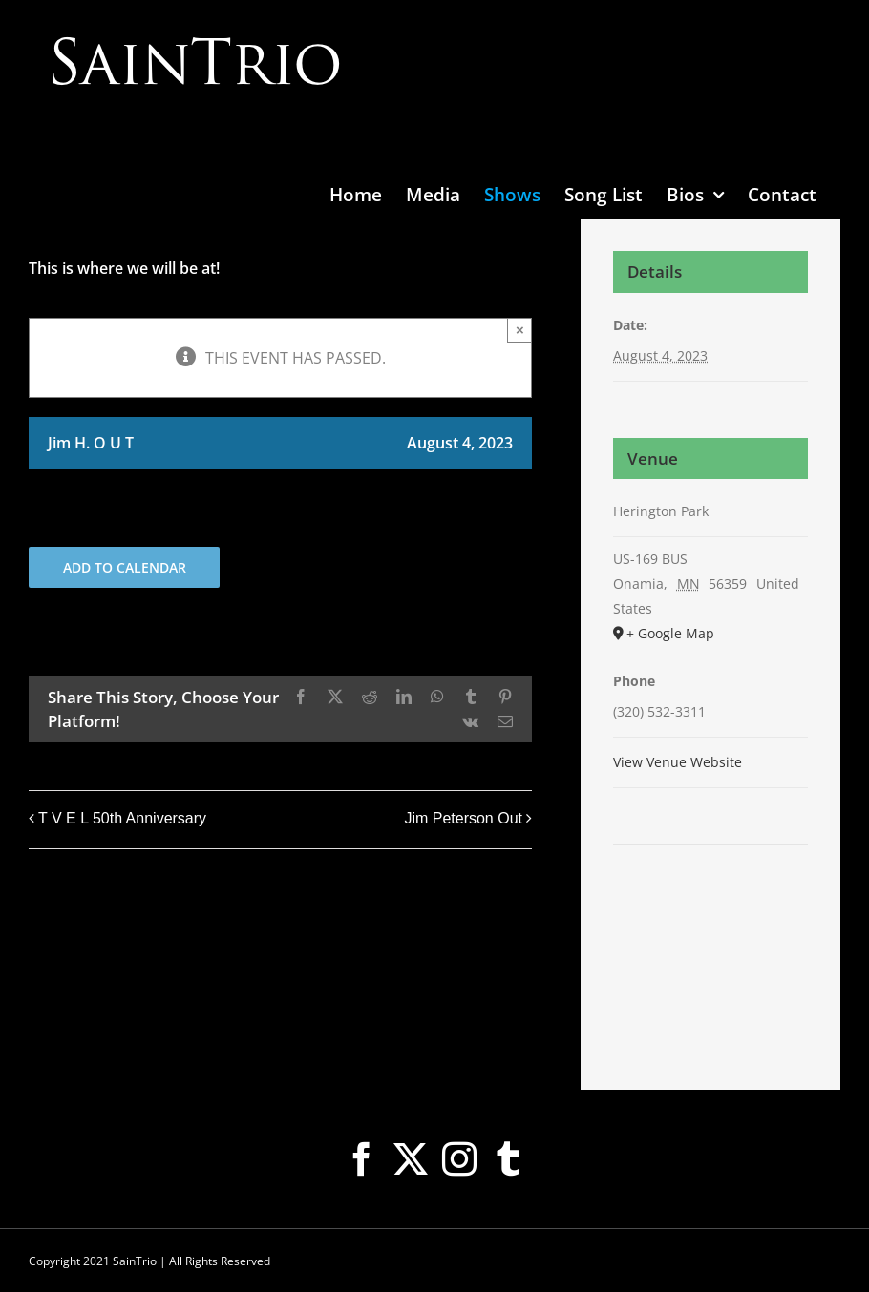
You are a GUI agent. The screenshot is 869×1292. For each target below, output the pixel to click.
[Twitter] (410, 1159)
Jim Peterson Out (463, 818)
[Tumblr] (508, 1159)
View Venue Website (677, 762)
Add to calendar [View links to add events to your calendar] (124, 567)
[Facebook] (362, 1159)
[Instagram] (459, 1159)
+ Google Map (670, 633)
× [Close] (520, 330)
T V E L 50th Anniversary (122, 818)
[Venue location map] (710, 903)
